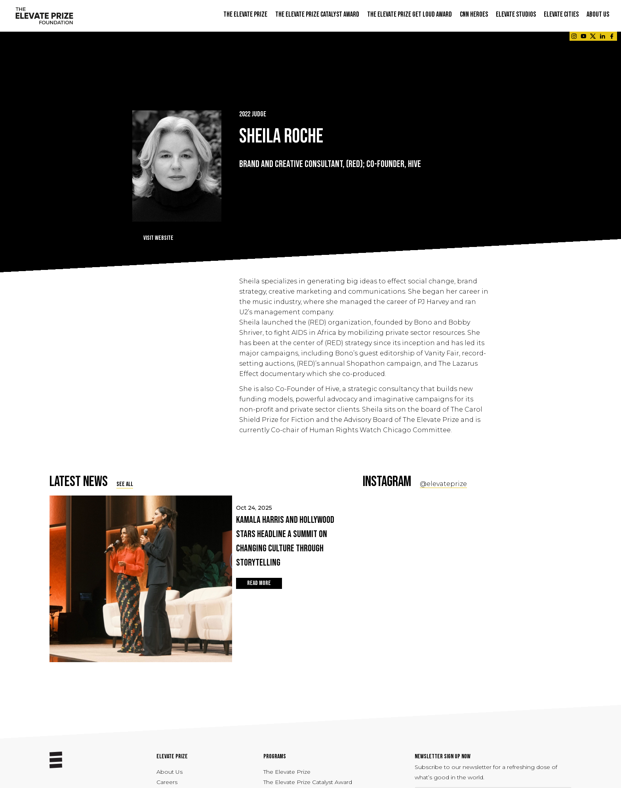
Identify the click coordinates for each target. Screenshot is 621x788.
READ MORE (259, 583)
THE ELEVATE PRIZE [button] (245, 14)
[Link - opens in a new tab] (574, 36)
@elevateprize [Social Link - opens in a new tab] (443, 484)
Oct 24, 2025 (287, 537)
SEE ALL (124, 484)
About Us (169, 771)
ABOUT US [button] (598, 14)
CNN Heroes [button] (474, 14)
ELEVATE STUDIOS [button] (516, 14)
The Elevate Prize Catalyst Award (307, 782)
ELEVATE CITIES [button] (561, 14)
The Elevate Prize (286, 771)
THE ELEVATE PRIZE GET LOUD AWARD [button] (409, 14)
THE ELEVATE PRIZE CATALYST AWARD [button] (317, 14)
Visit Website (158, 238)
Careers (166, 782)
